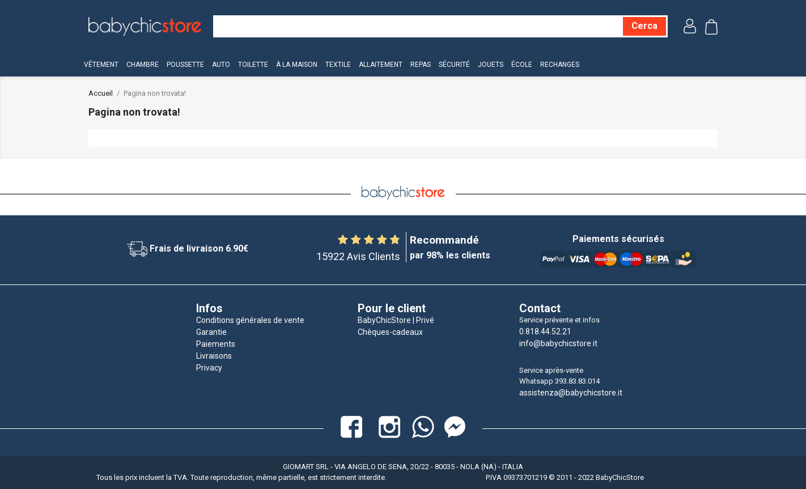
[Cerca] (644, 26)
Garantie (211, 332)
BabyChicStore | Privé (396, 320)
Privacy (209, 367)
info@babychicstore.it (558, 343)
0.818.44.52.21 (545, 331)
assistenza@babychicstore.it (570, 392)
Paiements (215, 343)
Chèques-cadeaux (390, 332)
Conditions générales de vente (250, 320)
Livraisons (214, 355)
